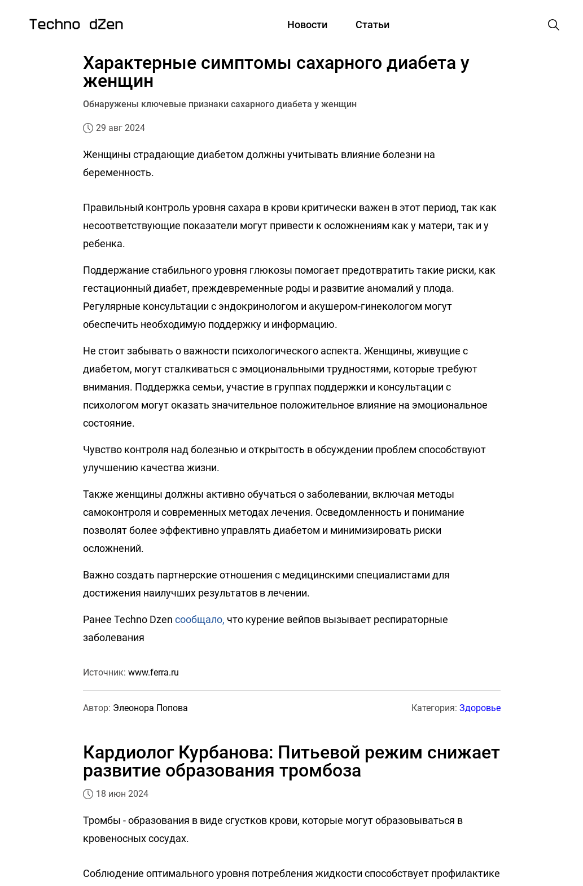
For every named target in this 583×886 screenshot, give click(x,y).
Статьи (372, 24)
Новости (307, 24)
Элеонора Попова (150, 708)
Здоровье (480, 708)
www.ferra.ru (153, 672)
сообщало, (200, 619)
